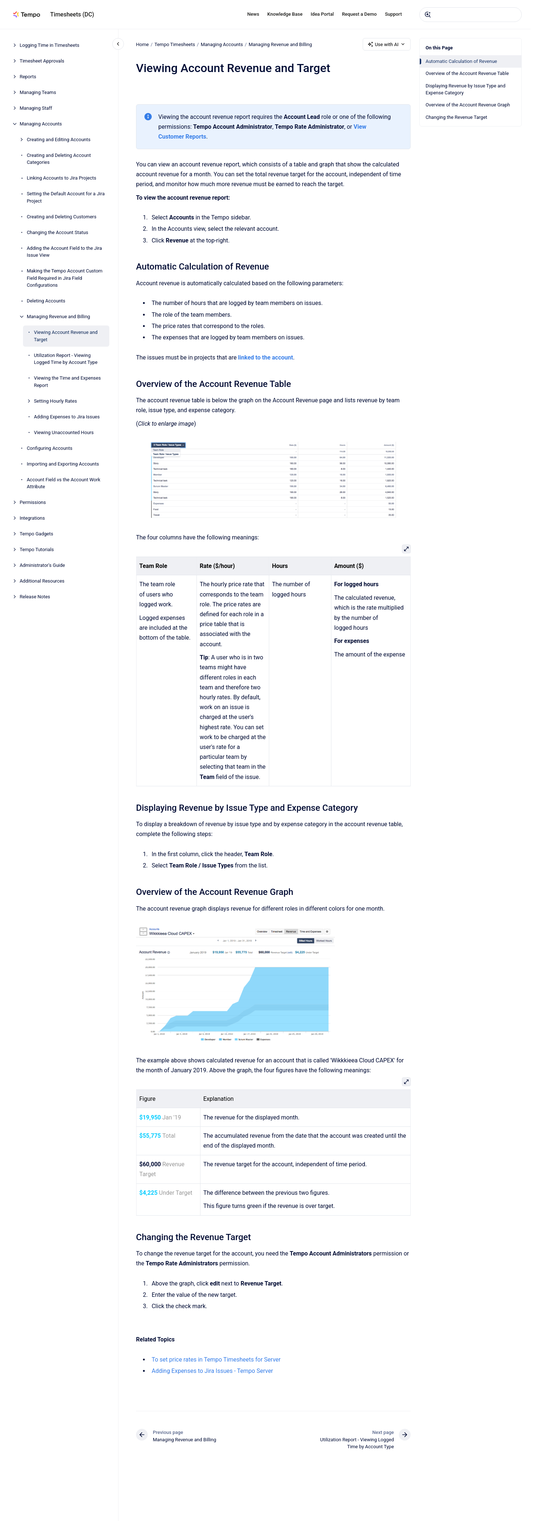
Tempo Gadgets (36, 534)
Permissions (33, 502)
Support (393, 14)
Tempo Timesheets (174, 44)
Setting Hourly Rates (55, 401)
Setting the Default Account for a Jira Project (66, 197)
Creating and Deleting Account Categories (59, 159)
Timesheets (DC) (72, 14)
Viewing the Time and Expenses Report (67, 381)
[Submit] (428, 14)
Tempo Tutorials (37, 549)
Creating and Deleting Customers (62, 216)
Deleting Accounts (46, 301)
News (253, 14)
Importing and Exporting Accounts (63, 464)
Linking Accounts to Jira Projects (61, 178)
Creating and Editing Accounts (58, 139)
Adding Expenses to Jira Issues (67, 416)
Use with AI (386, 44)
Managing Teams (38, 92)
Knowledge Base (284, 14)
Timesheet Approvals (42, 61)
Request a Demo (359, 14)
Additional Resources (42, 581)
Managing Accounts (41, 124)
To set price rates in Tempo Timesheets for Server (215, 1359)
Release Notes (35, 596)
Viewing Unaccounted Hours (64, 432)
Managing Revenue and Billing (58, 316)
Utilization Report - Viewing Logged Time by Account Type (66, 359)
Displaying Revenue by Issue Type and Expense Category (465, 89)
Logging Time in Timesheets (49, 45)
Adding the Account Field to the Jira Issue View (64, 251)
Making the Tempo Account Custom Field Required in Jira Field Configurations (64, 278)
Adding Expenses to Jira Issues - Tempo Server (212, 1370)
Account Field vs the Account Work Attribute (63, 483)
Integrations (32, 518)
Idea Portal (322, 14)
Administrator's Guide (42, 565)
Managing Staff (36, 108)
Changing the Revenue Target (456, 117)
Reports (28, 76)
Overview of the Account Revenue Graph (468, 105)
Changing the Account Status (57, 232)
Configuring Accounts (49, 448)
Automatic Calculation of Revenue (461, 61)
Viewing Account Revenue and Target (66, 336)
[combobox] (470, 15)
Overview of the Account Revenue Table (467, 73)
